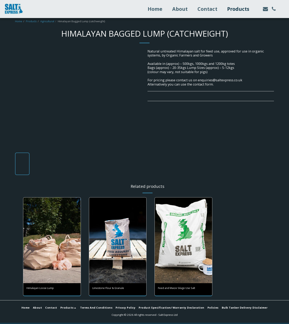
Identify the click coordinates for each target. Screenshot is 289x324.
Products (31, 21)
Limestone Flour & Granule (113, 288)
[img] (183, 240)
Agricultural (47, 21)
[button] (265, 8)
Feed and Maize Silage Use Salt (182, 288)
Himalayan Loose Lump (44, 288)
